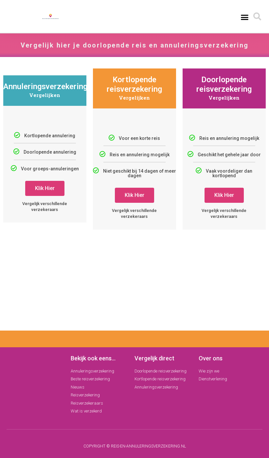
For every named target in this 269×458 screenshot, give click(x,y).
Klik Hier (45, 188)
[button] (244, 17)
